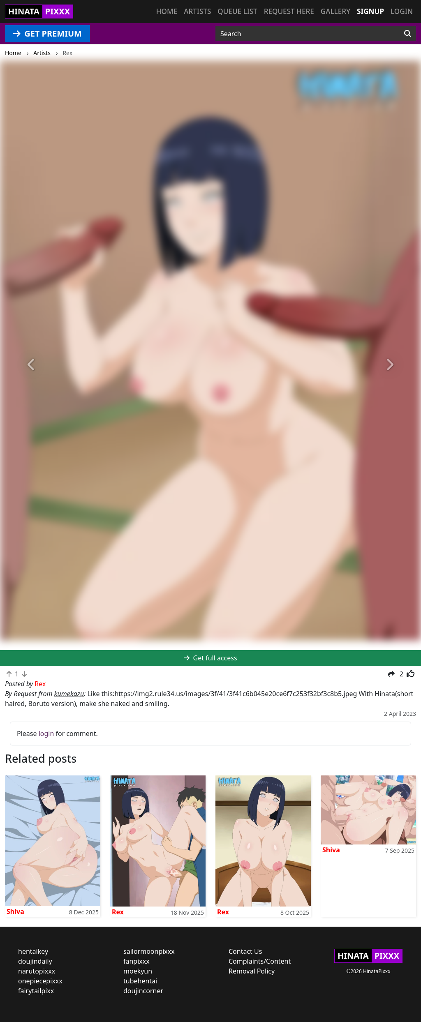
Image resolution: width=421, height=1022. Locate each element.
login (46, 733)
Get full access (210, 657)
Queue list (237, 11)
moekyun (137, 971)
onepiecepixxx (40, 980)
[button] (31, 365)
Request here (289, 11)
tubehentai (140, 980)
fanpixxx (136, 961)
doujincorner (143, 990)
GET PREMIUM (47, 33)
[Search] (407, 34)
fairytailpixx (36, 990)
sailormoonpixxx (149, 951)
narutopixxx (36, 971)
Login (402, 11)
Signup (370, 11)
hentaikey (33, 951)
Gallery (335, 11)
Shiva (15, 911)
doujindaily (35, 961)
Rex (118, 911)
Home (166, 11)
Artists (197, 11)
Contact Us (245, 951)
